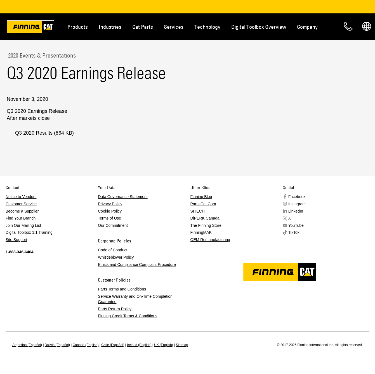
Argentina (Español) (27, 345)
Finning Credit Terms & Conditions (127, 316)
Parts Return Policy (114, 309)
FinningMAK (201, 232)
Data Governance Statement (122, 196)
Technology (207, 26)
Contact (348, 26)
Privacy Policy (110, 204)
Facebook (296, 196)
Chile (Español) (112, 345)
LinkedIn (295, 211)
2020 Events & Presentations (41, 55)
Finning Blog (201, 196)
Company (307, 26)
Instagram (297, 204)
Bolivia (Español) (57, 345)
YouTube (296, 225)
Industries (110, 26)
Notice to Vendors (21, 196)
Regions (366, 26)
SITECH (197, 211)
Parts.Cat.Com (203, 204)
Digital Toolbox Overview (258, 26)
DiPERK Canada (205, 218)
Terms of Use (109, 218)
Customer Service (21, 204)
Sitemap (182, 345)
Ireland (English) (139, 345)
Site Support (16, 239)
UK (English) (163, 345)
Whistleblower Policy (116, 257)
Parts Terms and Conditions (122, 289)
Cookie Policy (110, 211)
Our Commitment (113, 225)
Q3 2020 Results (34, 133)
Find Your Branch (21, 218)
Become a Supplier (22, 211)
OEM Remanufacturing (210, 239)
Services (173, 26)
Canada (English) (86, 345)
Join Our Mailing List (23, 225)
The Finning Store (205, 225)
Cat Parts (142, 26)
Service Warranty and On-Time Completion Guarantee (135, 299)
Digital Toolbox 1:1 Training (29, 232)
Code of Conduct (112, 250)
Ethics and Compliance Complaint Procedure (137, 264)
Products (77, 26)
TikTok (293, 232)
